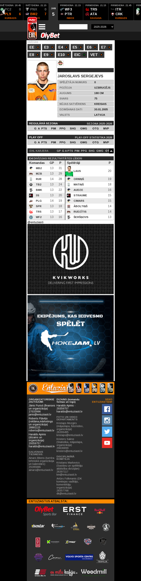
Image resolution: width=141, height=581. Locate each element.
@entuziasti (35, 222)
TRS (38, 211)
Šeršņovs (80, 217)
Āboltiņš (80, 206)
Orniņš (78, 179)
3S (37, 195)
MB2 (38, 168)
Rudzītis (80, 211)
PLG (38, 200)
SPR (38, 206)
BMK (38, 189)
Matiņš (78, 184)
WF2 (38, 217)
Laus (77, 171)
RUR (38, 179)
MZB (38, 173)
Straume (80, 195)
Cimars (78, 200)
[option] (36, 12)
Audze (78, 189)
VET (96, 55)
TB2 (38, 184)
